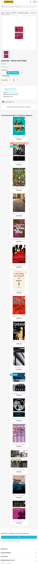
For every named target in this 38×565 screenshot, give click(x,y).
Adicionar (12, 73)
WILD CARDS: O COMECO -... (19, 188)
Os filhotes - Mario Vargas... (19, 470)
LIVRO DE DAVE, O (19, 367)
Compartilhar (10, 80)
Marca (5, 92)
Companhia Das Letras (13, 92)
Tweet (13, 80)
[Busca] (19, 6)
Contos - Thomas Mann (19, 495)
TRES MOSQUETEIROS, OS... (19, 265)
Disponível (6, 96)
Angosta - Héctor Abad (19, 137)
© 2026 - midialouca (6, 563)
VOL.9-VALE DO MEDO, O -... (19, 521)
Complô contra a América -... (19, 316)
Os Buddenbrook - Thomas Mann (19, 393)
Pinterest (17, 80)
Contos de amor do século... (19, 444)
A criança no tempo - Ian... (19, 290)
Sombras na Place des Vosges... (19, 342)
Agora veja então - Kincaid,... (19, 239)
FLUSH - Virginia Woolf (19, 162)
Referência (6, 94)
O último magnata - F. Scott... (19, 418)
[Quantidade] (3, 72)
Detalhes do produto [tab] (10, 88)
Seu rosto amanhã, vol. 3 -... (19, 214)
